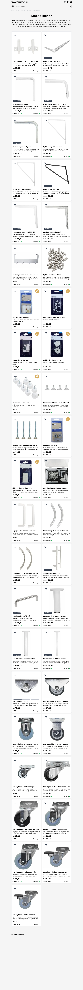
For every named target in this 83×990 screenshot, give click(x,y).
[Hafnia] (61, 2)
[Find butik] (68, 2)
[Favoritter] (65, 2)
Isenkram (29, 10)
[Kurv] (71, 2)
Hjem (12, 10)
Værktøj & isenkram (20, 10)
